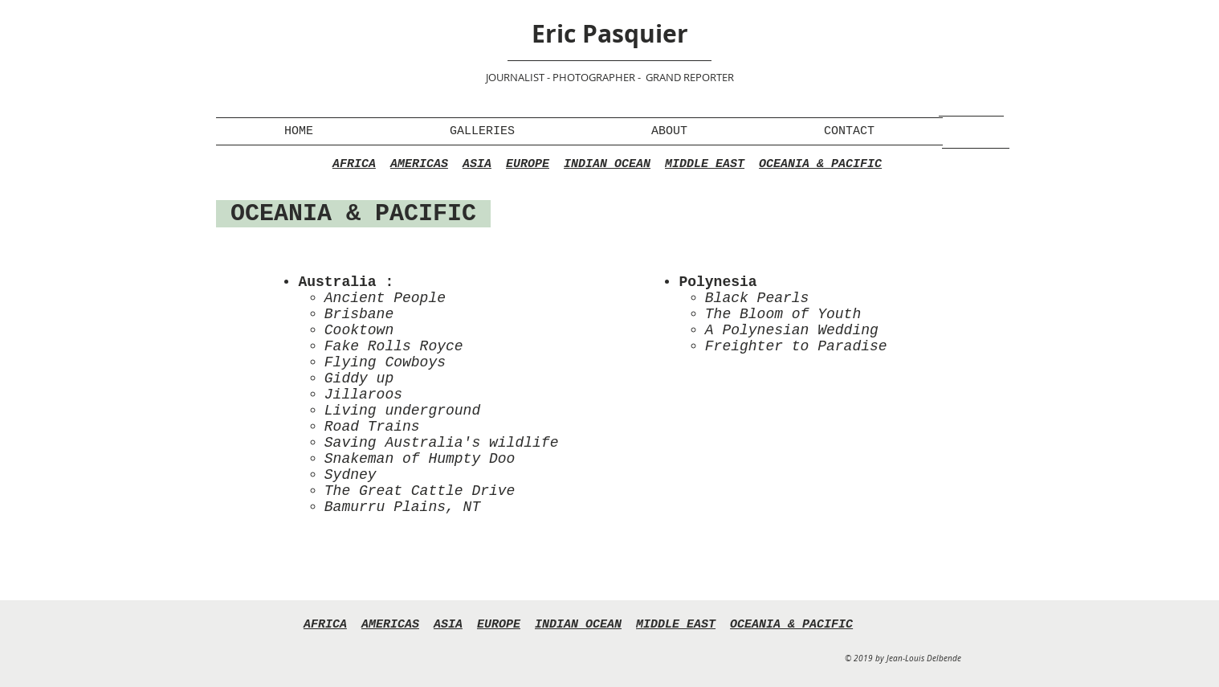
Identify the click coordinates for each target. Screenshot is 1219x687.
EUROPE (527, 164)
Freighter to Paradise (796, 346)
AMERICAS (419, 164)
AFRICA (354, 164)
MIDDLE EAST (704, 164)
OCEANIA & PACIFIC (820, 164)
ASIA (477, 164)
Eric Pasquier (610, 33)
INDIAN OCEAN (607, 164)
